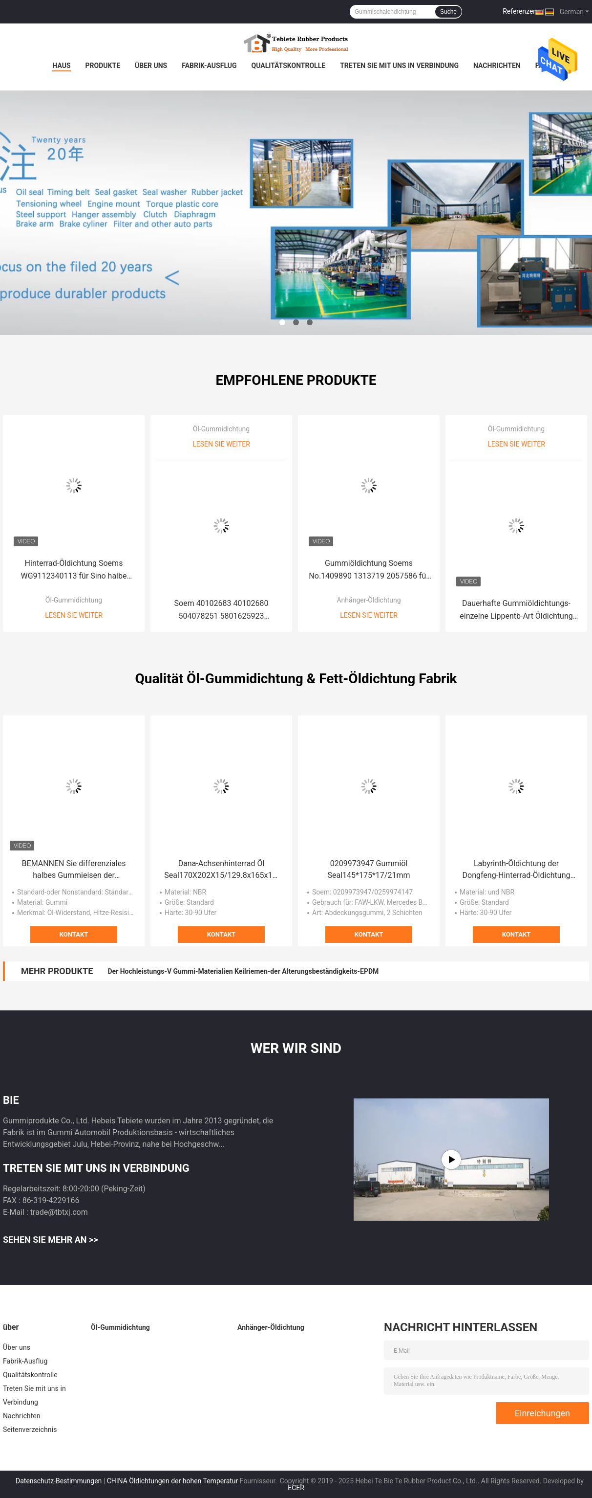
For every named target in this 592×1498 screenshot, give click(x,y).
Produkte (102, 65)
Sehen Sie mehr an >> (50, 1239)
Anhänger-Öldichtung (369, 600)
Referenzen (520, 11)
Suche (448, 11)
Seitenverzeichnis (30, 1429)
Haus (61, 65)
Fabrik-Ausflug (209, 65)
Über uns (151, 65)
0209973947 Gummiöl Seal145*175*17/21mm (369, 869)
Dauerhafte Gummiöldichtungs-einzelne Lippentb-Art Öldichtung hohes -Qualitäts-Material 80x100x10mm (516, 611)
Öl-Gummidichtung (73, 600)
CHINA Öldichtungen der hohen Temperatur (172, 1481)
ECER (296, 1488)
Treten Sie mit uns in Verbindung (399, 65)
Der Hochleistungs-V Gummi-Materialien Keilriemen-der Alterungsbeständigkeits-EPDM (243, 971)
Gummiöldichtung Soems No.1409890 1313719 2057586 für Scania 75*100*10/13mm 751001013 (368, 570)
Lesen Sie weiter (74, 615)
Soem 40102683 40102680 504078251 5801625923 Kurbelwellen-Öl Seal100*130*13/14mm (221, 611)
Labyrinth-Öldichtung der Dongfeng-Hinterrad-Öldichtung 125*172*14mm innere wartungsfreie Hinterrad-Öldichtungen (517, 870)
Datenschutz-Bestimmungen (59, 1481)
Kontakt (74, 934)
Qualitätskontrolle (289, 65)
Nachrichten (497, 65)
